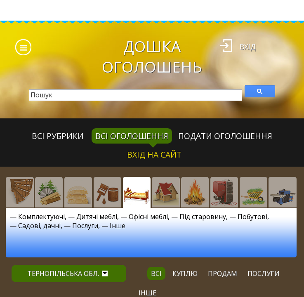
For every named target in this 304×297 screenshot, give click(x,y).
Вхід (248, 47)
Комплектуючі (41, 216)
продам (222, 273)
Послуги (85, 225)
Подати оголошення (225, 135)
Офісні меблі (148, 216)
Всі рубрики (58, 135)
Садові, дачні (39, 225)
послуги (263, 273)
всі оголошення (131, 135)
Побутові (252, 216)
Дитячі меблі (96, 216)
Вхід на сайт (154, 154)
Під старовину (202, 216)
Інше (117, 225)
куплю (185, 273)
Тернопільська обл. (67, 273)
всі (156, 273)
